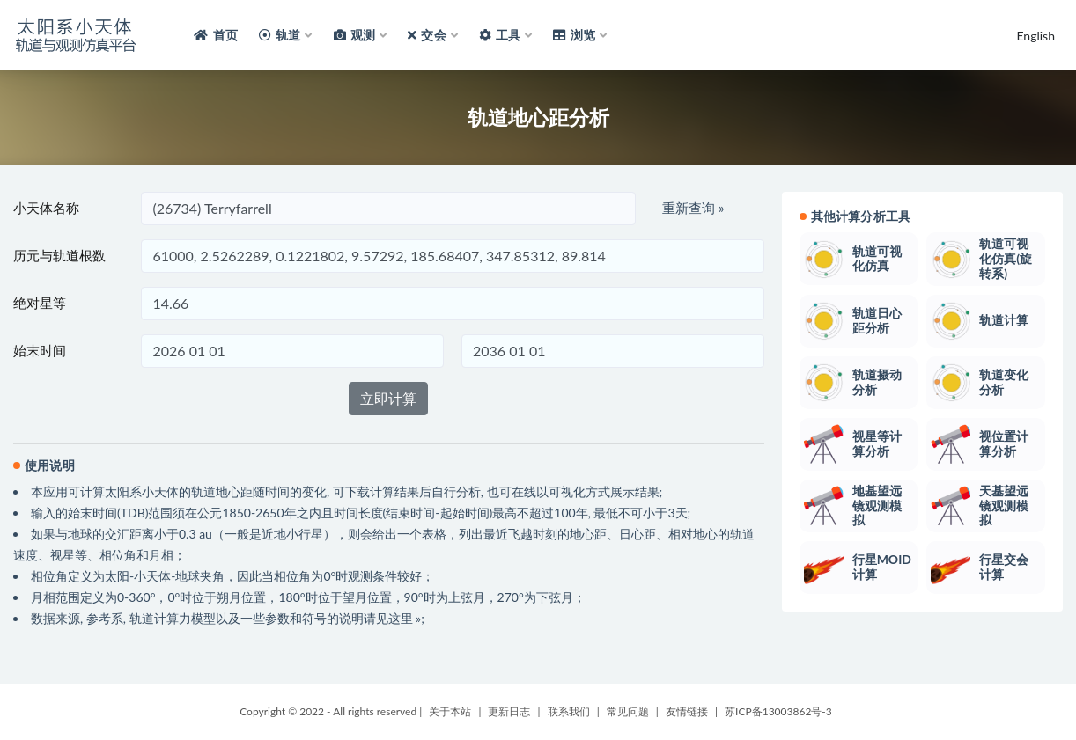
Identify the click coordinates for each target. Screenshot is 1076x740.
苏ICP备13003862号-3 (778, 711)
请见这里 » (393, 618)
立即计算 (388, 398)
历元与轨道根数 (59, 255)
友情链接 (687, 711)
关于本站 (450, 711)
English (1035, 35)
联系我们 (569, 711)
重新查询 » (693, 208)
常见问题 (628, 711)
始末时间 (39, 350)
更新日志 (509, 711)
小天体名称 (46, 208)
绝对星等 (39, 303)
